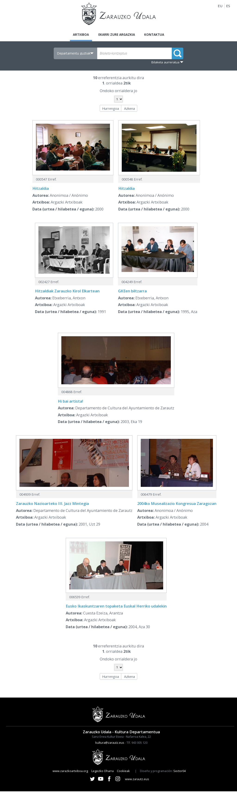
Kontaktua (158, 34)
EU (220, 5)
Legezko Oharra (102, 771)
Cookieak (123, 771)
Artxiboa (77, 34)
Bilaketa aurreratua (165, 63)
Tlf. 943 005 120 (137, 743)
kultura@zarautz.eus (109, 743)
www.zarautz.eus (137, 780)
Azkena (129, 109)
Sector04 (179, 771)
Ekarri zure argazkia (116, 34)
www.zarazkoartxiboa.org (70, 771)
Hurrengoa (110, 109)
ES (228, 5)
